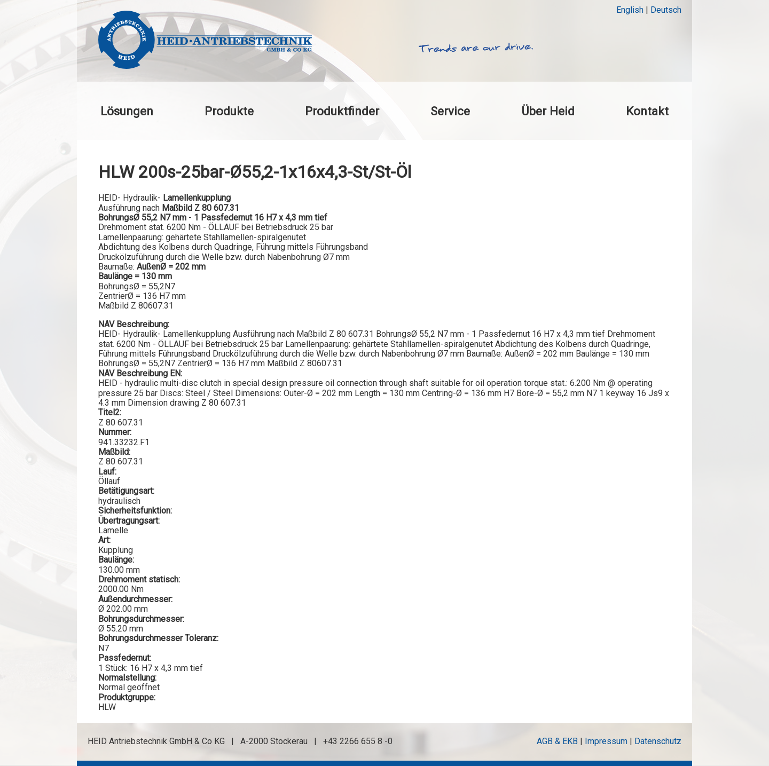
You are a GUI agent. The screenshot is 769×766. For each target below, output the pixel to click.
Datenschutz (657, 741)
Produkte (229, 111)
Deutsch (665, 10)
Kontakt (647, 111)
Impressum (606, 741)
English (630, 10)
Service (450, 111)
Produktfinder (342, 111)
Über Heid (548, 111)
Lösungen (126, 111)
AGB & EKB (557, 741)
